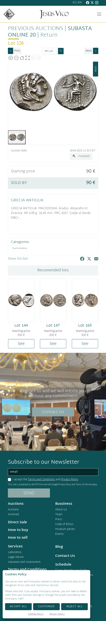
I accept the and (45, 480)
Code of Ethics (64, 524)
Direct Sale (17, 522)
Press (58, 519)
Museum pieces (65, 529)
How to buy (18, 530)
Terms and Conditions (41, 479)
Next (89, 50)
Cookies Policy (36, 614)
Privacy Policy (69, 479)
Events (59, 534)
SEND (28, 493)
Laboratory (15, 552)
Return (48, 35)
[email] (53, 472)
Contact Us (53, 412)
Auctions (13, 509)
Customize (46, 606)
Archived (13, 514)
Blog (59, 546)
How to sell (18, 537)
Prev (17, 50)
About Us (61, 509)
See (21, 344)
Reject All (74, 606)
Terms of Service (83, 485)
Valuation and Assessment (24, 562)
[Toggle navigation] (99, 14)
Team (58, 514)
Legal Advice (16, 557)
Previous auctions (35, 29)
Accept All (18, 606)
